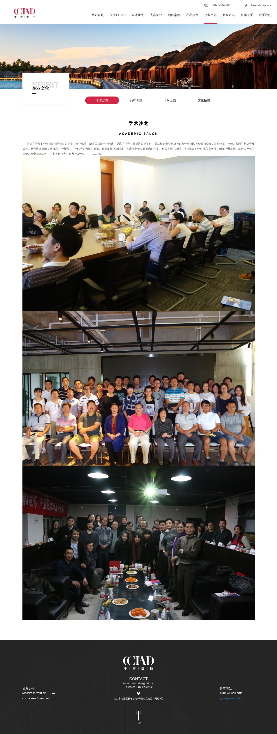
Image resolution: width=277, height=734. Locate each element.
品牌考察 (136, 100)
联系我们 (265, 15)
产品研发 (192, 15)
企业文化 (210, 15)
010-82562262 (217, 5)
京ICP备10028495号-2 (231, 698)
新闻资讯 (228, 15)
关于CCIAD (118, 15)
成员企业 (156, 15)
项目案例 (174, 15)
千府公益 (170, 100)
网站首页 (98, 15)
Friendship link (258, 5)
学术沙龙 (102, 100)
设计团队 (137, 15)
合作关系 (247, 15)
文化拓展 (204, 100)
